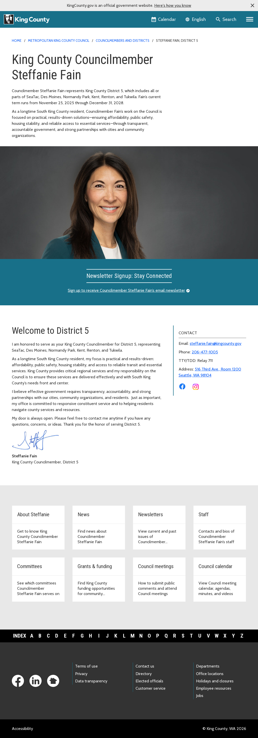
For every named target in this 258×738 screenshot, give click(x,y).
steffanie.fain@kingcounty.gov (215, 343)
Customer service (151, 688)
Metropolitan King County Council (58, 41)
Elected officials (149, 681)
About (181, 63)
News (181, 71)
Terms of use (86, 666)
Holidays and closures (215, 681)
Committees (187, 96)
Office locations (209, 673)
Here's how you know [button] (172, 5)
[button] (252, 5)
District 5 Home (190, 55)
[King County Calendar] (164, 19)
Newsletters (187, 80)
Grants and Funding (193, 104)
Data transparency (91, 681)
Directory (144, 673)
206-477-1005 (205, 352)
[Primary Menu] (250, 19)
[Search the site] (226, 19)
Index (19, 636)
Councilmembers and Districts (122, 41)
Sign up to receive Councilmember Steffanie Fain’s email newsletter (126, 290)
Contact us (145, 666)
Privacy (81, 673)
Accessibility (22, 728)
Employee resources (213, 688)
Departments (207, 666)
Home (16, 41)
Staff (180, 88)
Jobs (199, 695)
